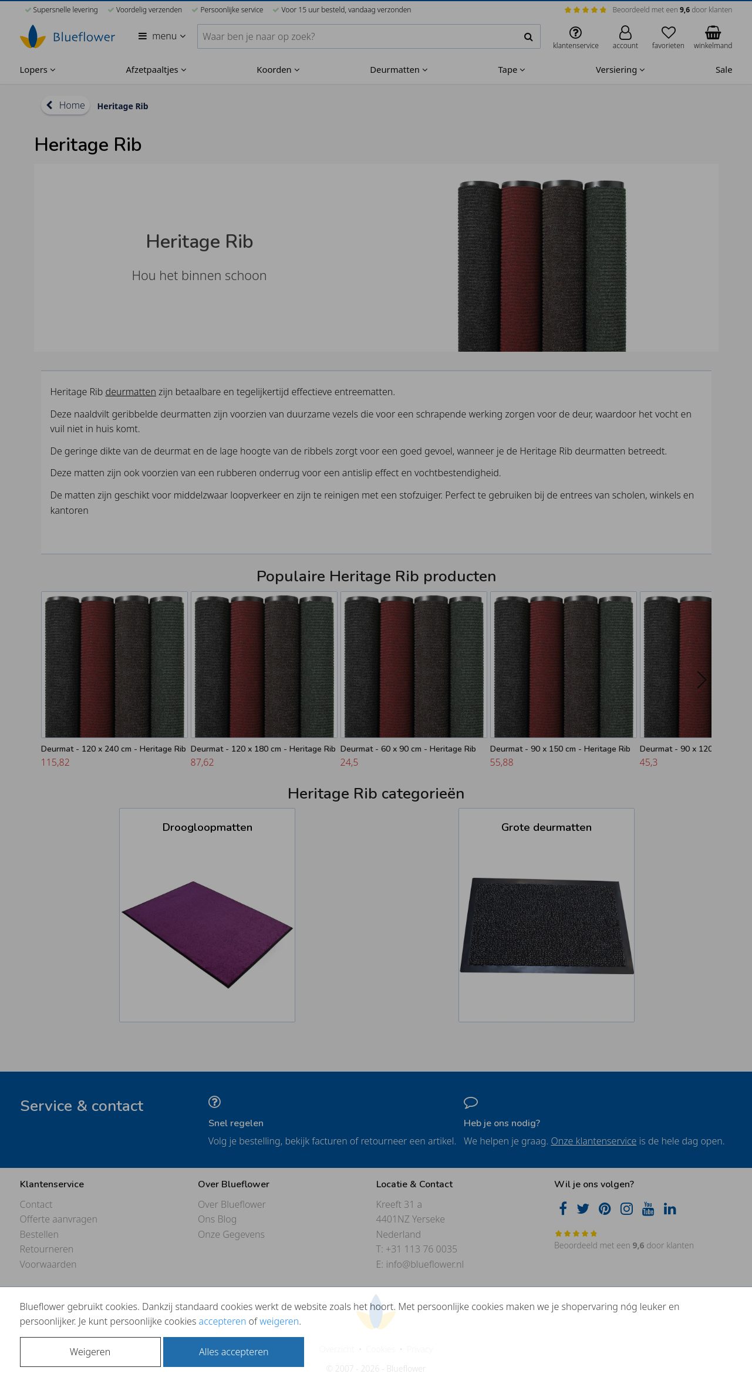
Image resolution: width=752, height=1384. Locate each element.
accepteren (223, 1321)
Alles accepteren (233, 1351)
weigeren (279, 1321)
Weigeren (90, 1351)
